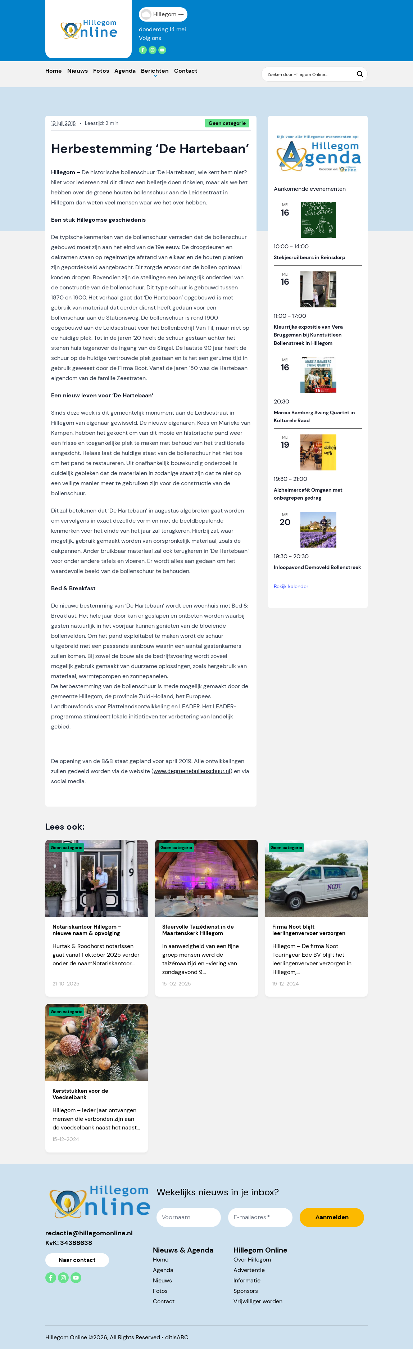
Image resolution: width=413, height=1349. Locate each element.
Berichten (155, 71)
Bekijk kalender (291, 586)
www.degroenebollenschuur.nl (192, 771)
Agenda (125, 71)
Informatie (246, 1280)
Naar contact (77, 1260)
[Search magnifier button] (360, 74)
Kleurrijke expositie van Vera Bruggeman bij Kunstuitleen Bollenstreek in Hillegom (308, 335)
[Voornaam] (188, 1217)
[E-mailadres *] (260, 1217)
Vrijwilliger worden (257, 1301)
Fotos (101, 71)
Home (53, 71)
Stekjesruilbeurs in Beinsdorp (309, 257)
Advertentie (249, 1270)
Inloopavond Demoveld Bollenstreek (317, 567)
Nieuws (77, 71)
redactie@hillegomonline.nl (89, 1233)
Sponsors (245, 1291)
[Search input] (310, 74)
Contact (186, 71)
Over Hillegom (252, 1259)
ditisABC (177, 1337)
